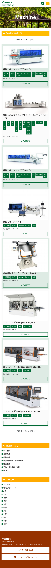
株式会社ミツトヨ (9, 488)
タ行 (5, 504)
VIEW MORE (25, 83)
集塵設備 (6, 454)
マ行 (5, 514)
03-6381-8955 (25, 549)
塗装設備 (6, 457)
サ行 (5, 501)
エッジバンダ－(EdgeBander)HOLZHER (22, 366)
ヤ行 (5, 517)
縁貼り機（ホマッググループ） (17, 69)
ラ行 (5, 521)
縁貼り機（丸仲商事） (13, 221)
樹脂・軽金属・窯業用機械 (13, 460)
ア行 (5, 494)
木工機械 (6, 451)
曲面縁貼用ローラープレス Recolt (19, 273)
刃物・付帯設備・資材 (11, 467)
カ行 (5, 498)
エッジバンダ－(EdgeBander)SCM (19, 322)
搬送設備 (6, 464)
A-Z (4, 491)
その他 (5, 470)
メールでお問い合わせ (25, 557)
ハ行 (5, 511)
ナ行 (5, 507)
